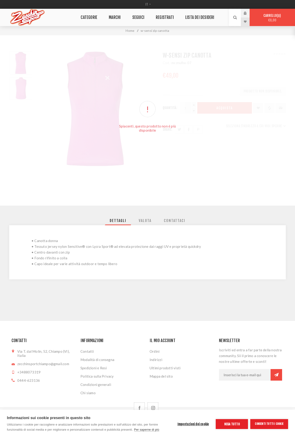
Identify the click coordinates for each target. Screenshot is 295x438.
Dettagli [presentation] (118, 220)
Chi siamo (88, 393)
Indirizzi (156, 360)
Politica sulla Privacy (97, 376)
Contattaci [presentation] (174, 220)
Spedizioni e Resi (93, 368)
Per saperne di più (146, 429)
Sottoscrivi (276, 375)
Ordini (154, 351)
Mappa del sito (161, 376)
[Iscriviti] (245, 375)
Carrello (272, 17)
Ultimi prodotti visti (165, 368)
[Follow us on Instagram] (153, 407)
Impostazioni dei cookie (193, 424)
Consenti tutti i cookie (269, 424)
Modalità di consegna (97, 360)
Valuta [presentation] (145, 220)
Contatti (87, 351)
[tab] (118, 220)
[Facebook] (139, 407)
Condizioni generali (95, 384)
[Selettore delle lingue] (147, 4)
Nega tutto (232, 424)
